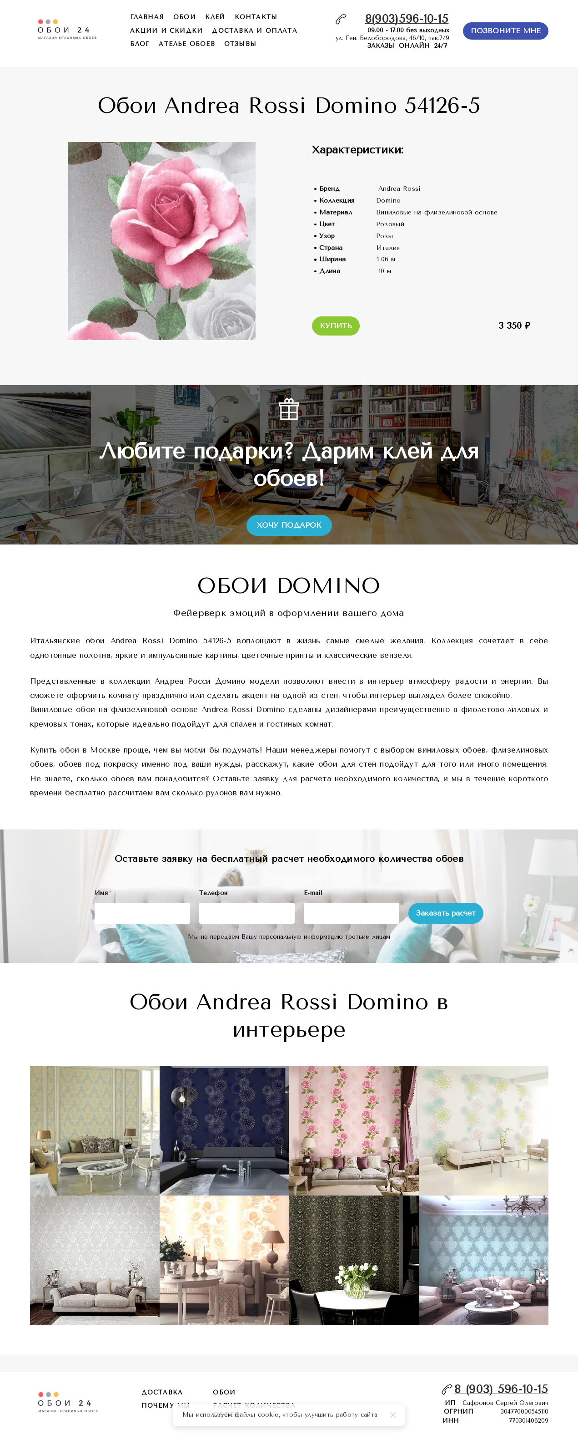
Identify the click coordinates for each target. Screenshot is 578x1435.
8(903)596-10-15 (407, 18)
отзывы (240, 44)
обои (184, 17)
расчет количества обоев (254, 1410)
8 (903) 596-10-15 (501, 1389)
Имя (103, 893)
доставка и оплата (254, 30)
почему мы (166, 1405)
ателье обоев (187, 44)
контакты (256, 17)
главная (147, 17)
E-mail (313, 893)
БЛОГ (140, 44)
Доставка (162, 1392)
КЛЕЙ (215, 17)
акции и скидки (166, 30)
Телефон (213, 893)
